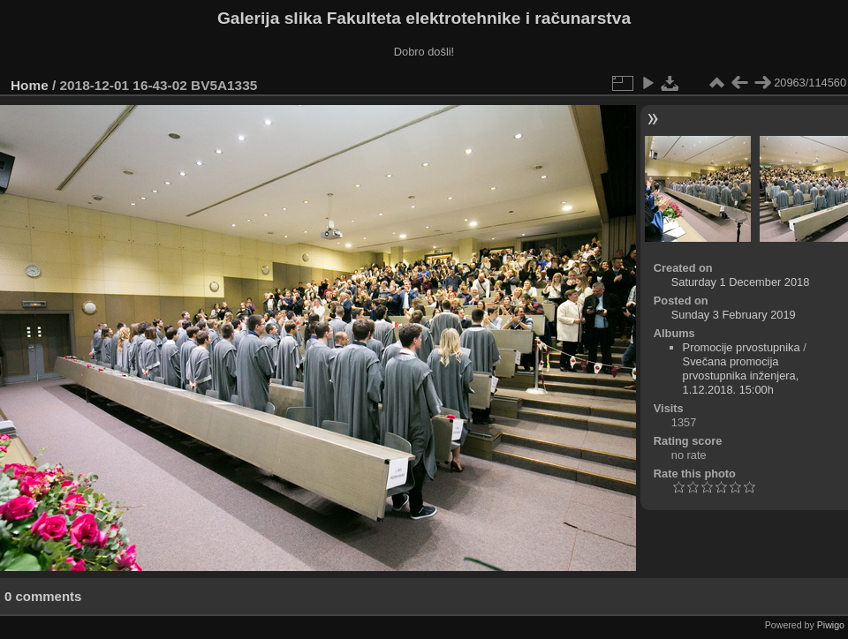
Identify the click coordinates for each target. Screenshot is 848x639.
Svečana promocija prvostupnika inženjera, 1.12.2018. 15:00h (741, 375)
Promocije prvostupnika (741, 347)
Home (30, 85)
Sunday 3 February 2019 (733, 314)
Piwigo (830, 625)
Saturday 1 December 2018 (740, 282)
